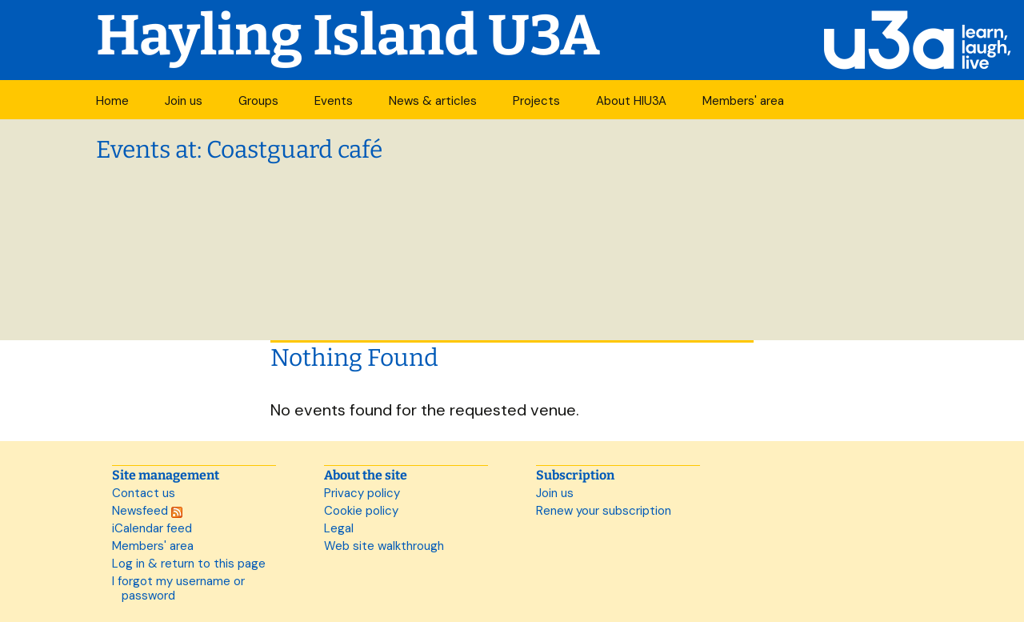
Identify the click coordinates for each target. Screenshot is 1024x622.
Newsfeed (147, 511)
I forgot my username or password (178, 588)
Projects (536, 101)
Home (112, 101)
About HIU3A (631, 101)
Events (333, 101)
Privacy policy (362, 493)
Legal (339, 528)
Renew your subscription (603, 511)
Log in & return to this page (189, 564)
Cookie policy (361, 511)
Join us (183, 101)
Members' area (743, 101)
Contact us (143, 493)
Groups (258, 101)
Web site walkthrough (384, 546)
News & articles (433, 101)
